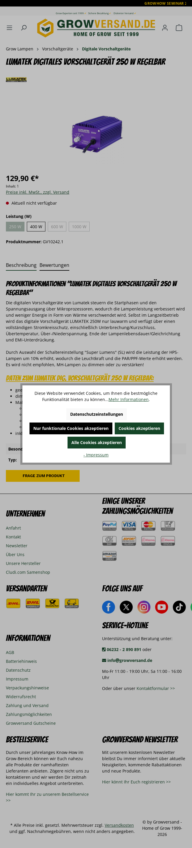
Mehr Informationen (129, 399)
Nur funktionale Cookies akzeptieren (71, 428)
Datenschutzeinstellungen (96, 414)
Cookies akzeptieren (139, 428)
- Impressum (96, 455)
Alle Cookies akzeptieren (96, 442)
